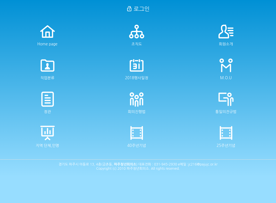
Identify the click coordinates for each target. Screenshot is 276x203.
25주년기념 (226, 136)
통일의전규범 (226, 103)
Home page (47, 35)
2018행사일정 (136, 69)
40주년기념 (136, 136)
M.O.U (225, 69)
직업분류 (47, 69)
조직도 (136, 35)
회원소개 (225, 35)
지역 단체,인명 (47, 136)
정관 (47, 103)
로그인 (138, 9)
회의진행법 (136, 103)
